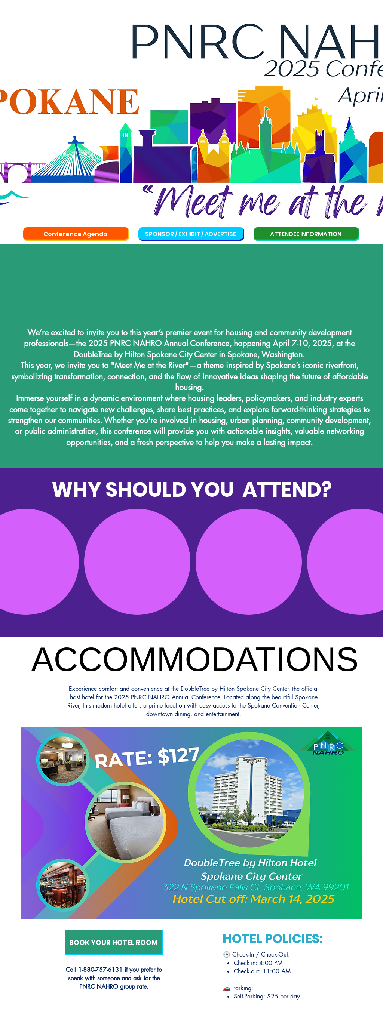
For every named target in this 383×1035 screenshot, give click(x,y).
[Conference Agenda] (76, 234)
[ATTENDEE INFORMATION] (306, 234)
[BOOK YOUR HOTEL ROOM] (114, 942)
